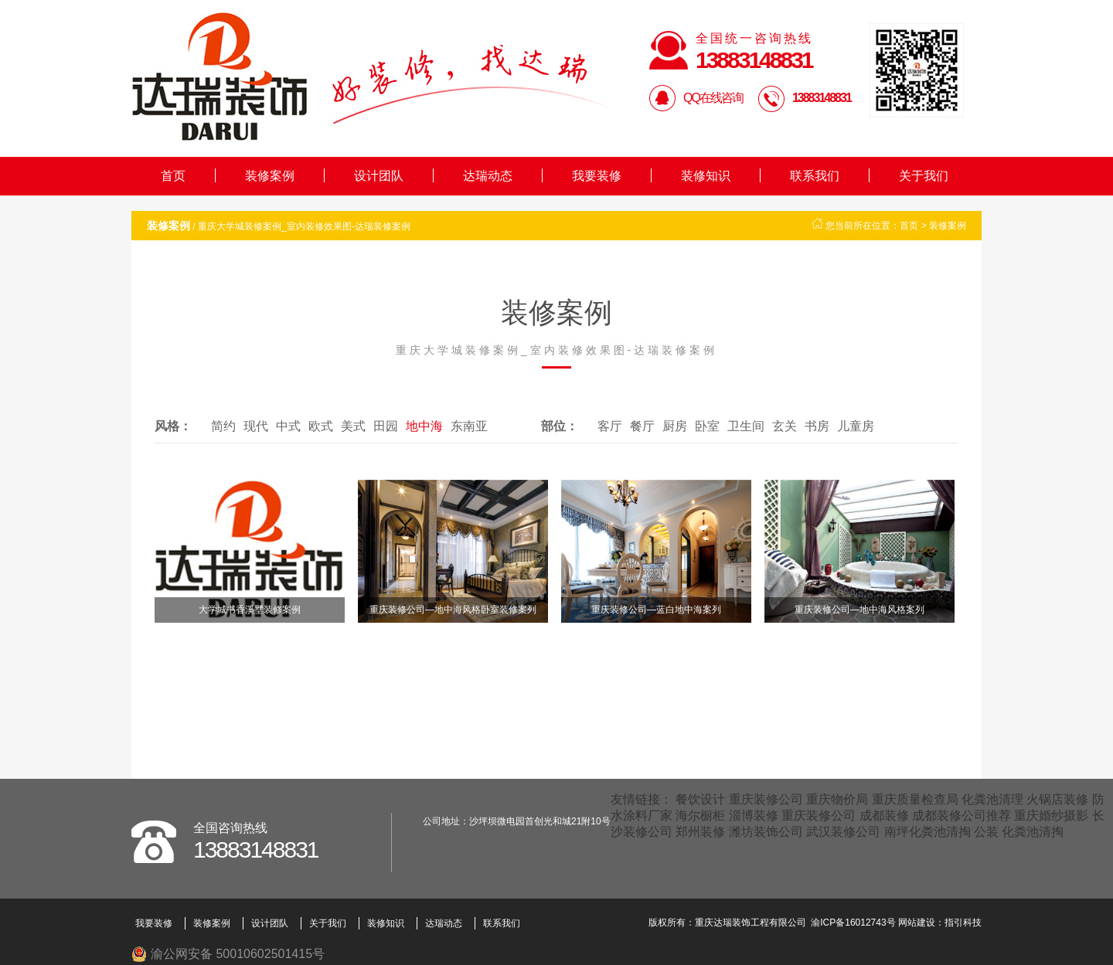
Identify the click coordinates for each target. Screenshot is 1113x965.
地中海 (424, 426)
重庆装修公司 (766, 799)
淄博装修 (753, 815)
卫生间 (745, 426)
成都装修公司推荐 (961, 815)
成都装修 (884, 815)
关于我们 (923, 175)
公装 (986, 831)
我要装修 (596, 175)
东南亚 (469, 426)
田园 (385, 426)
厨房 (674, 426)
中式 (288, 426)
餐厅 (642, 426)
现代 (255, 426)
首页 (173, 175)
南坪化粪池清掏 (927, 831)
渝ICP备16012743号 (853, 922)
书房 (817, 426)
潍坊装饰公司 (766, 831)
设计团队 (378, 175)
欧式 (320, 426)
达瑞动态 (487, 175)
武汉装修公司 (843, 831)
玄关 (784, 426)
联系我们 (814, 175)
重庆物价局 (837, 799)
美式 (353, 426)
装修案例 (269, 175)
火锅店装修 (1057, 799)
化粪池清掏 (1033, 831)
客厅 (609, 426)
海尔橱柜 (700, 815)
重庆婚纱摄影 (1051, 815)
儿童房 (855, 426)
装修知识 (705, 175)
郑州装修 (700, 831)
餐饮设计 (700, 799)
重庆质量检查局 (915, 799)
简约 (223, 426)
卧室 (707, 426)
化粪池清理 (992, 799)
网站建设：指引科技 (940, 922)
